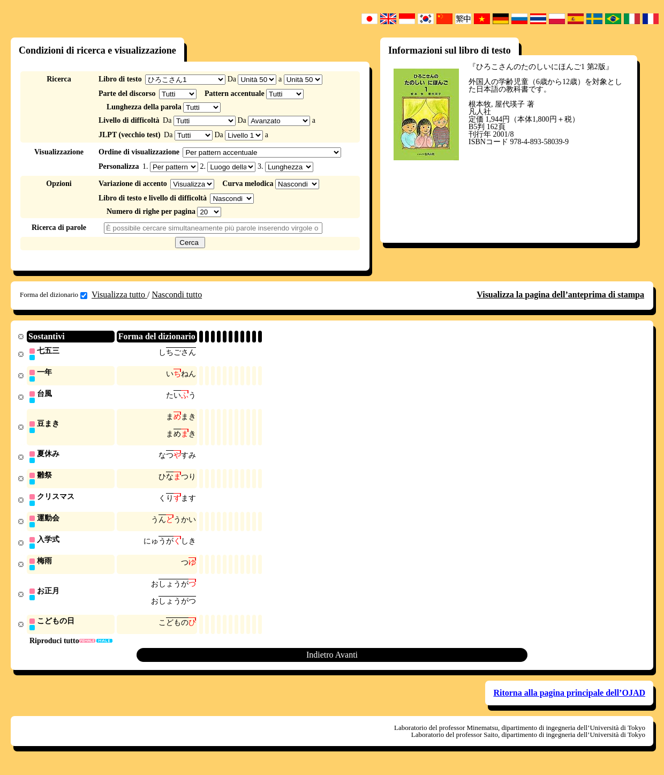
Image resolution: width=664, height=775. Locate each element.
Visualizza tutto (119, 294)
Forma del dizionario (53, 294)
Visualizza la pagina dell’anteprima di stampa (560, 294)
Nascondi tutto (177, 294)
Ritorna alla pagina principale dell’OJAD (569, 700)
